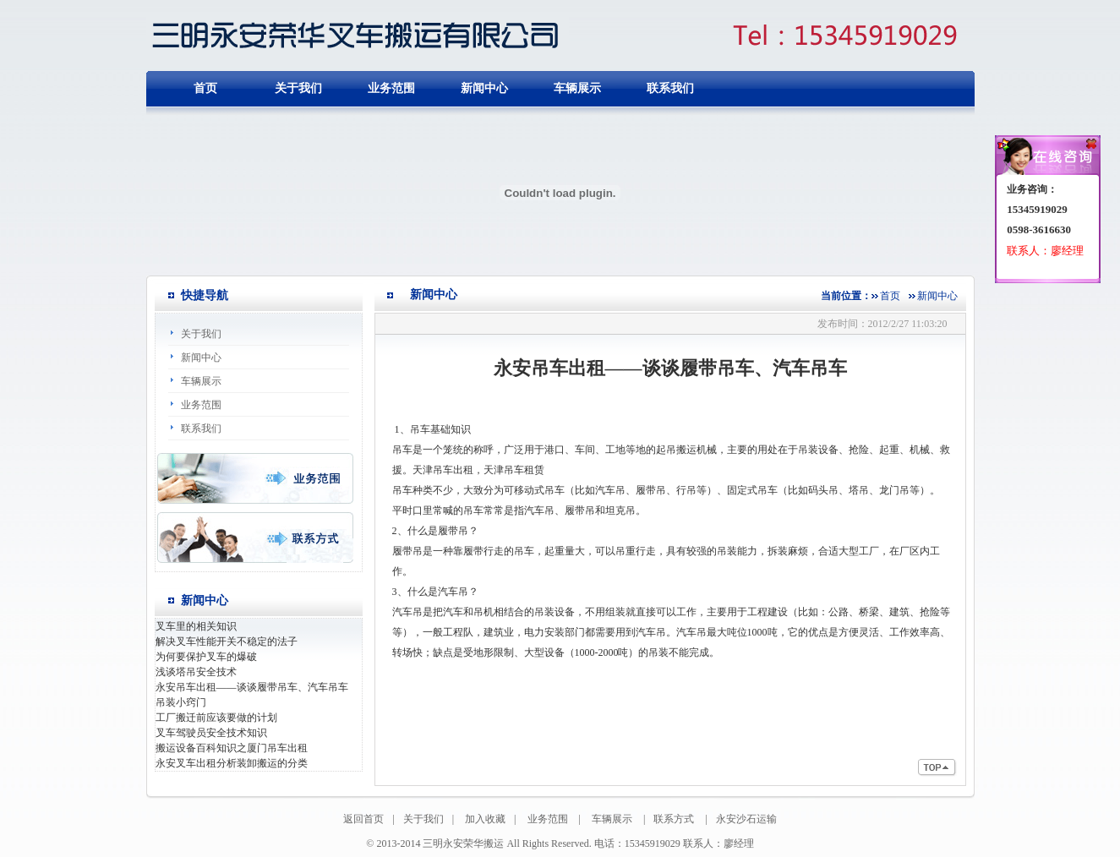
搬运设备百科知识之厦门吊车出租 (232, 748)
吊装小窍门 (181, 702)
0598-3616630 (1039, 229)
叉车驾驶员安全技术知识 (211, 733)
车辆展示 (577, 88)
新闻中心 (484, 88)
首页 (890, 296)
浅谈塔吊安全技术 (196, 672)
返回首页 (363, 819)
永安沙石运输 (746, 819)
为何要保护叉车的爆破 (206, 657)
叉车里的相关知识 (196, 626)
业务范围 (391, 88)
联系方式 (673, 819)
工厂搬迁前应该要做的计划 (216, 717)
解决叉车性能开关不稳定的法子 (227, 641)
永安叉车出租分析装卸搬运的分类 (232, 763)
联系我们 (670, 88)
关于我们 (298, 88)
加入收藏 (485, 819)
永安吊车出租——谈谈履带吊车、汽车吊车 (252, 687)
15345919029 (1037, 209)
